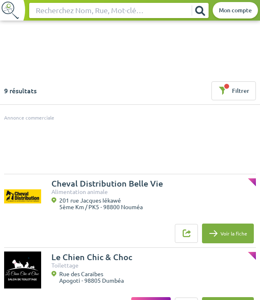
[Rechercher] (200, 10)
